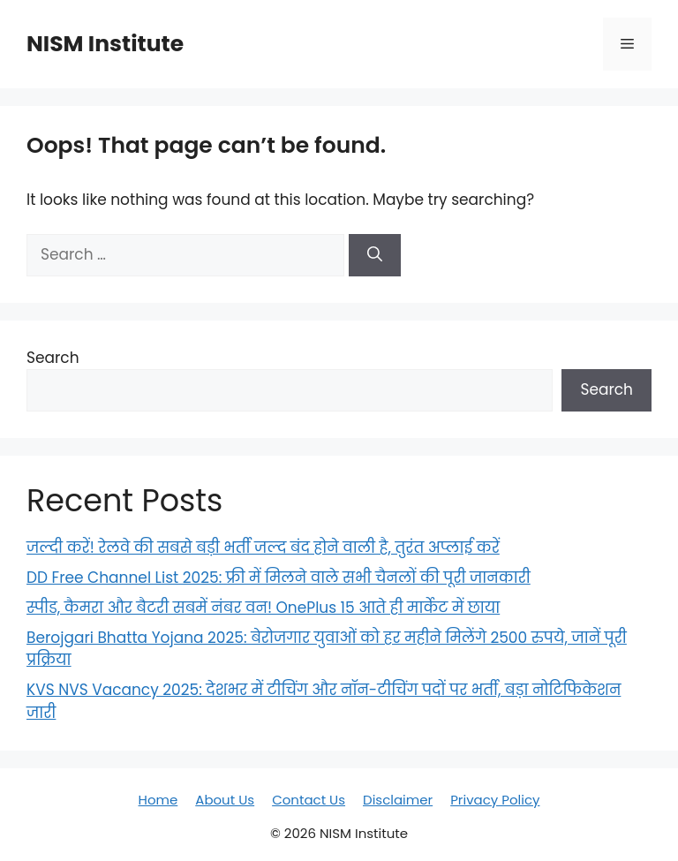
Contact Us (308, 799)
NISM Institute (105, 43)
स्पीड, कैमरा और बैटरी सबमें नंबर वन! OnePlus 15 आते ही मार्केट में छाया (263, 607)
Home (158, 799)
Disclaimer (398, 799)
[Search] (375, 255)
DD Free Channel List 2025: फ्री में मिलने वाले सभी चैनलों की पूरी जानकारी (278, 577)
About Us (224, 799)
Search (52, 357)
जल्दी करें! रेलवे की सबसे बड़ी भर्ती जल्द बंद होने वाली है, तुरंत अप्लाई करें (263, 547)
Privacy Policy (494, 799)
